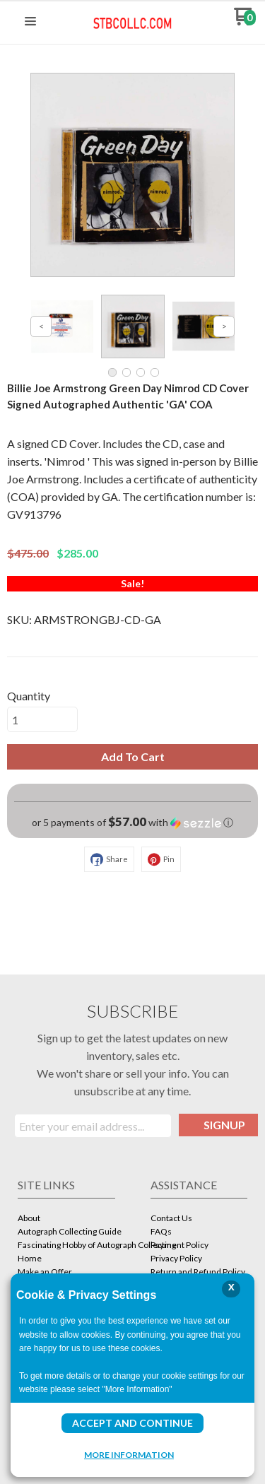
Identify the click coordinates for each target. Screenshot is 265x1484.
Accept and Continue (132, 1423)
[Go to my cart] (245, 22)
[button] (30, 21)
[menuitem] (66, 1219)
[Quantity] (42, 719)
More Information (129, 1454)
